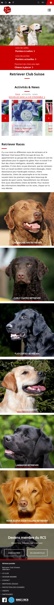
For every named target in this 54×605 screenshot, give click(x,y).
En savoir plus (37, 553)
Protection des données (13, 587)
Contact (6, 580)
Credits (5, 591)
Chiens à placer (23, 67)
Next (48, 118)
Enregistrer (14, 553)
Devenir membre (9, 577)
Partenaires (7, 594)
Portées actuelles (24, 59)
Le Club (5, 573)
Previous (5, 118)
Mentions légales (10, 584)
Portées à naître (24, 51)
